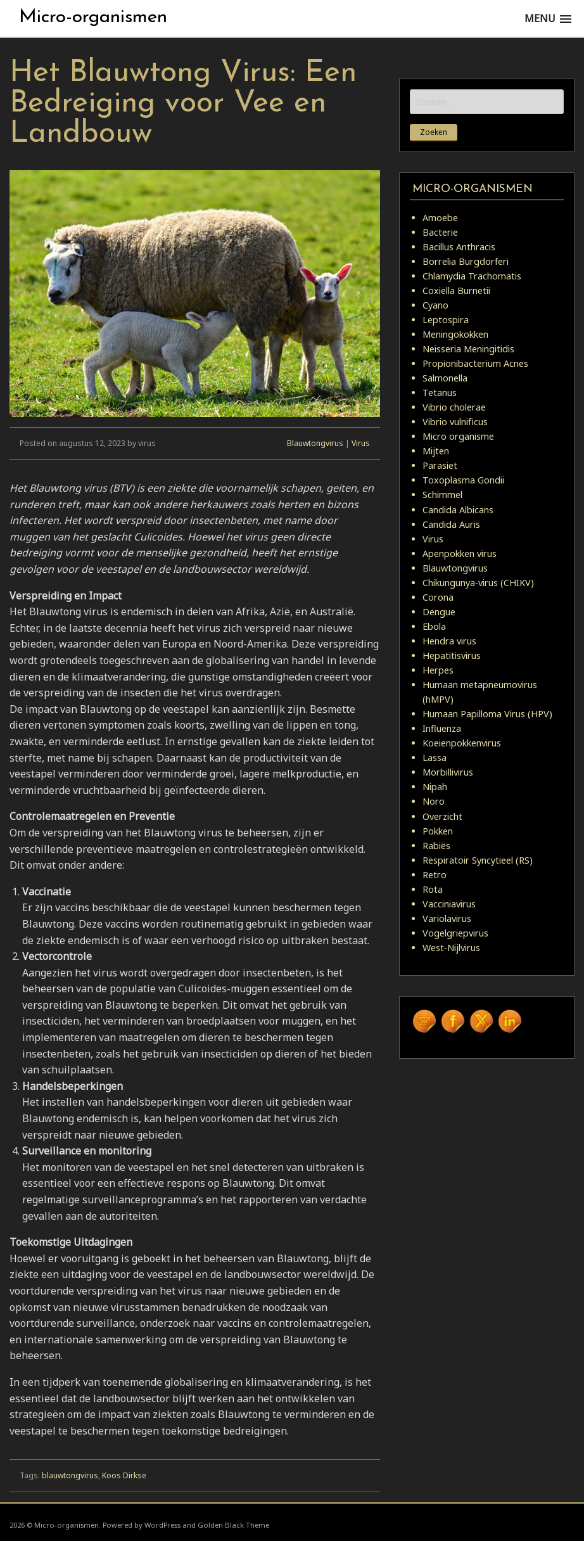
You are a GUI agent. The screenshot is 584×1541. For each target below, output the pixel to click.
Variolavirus (446, 918)
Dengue (438, 612)
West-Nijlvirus (451, 948)
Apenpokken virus (459, 553)
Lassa (434, 757)
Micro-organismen (93, 17)
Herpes (438, 670)
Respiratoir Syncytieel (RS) (477, 860)
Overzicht (442, 816)
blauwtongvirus (70, 1475)
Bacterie (440, 232)
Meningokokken (455, 334)
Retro (434, 875)
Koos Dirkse (124, 1475)
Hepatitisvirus (451, 655)
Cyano (435, 305)
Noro (433, 801)
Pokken (437, 831)
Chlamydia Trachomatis (471, 276)
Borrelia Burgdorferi (465, 261)
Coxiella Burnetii (456, 291)
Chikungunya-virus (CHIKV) (478, 583)
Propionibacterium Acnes (475, 363)
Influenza (441, 728)
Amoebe (440, 218)
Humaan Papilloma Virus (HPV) (487, 714)
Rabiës (436, 846)
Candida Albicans (457, 510)
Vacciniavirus (449, 904)
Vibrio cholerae (454, 407)
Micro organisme (458, 436)
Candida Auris (451, 524)
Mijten (435, 451)
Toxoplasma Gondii (463, 480)
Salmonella (444, 378)
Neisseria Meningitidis (468, 349)
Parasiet (439, 465)
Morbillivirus (447, 772)
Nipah (434, 787)
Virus (361, 443)
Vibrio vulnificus (455, 422)
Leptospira (445, 320)
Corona (438, 597)
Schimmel (442, 495)
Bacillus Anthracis (458, 247)
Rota (432, 889)
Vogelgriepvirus (455, 933)
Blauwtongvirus (315, 443)
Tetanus (439, 393)
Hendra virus (449, 641)
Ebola (434, 626)
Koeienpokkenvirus (461, 743)
